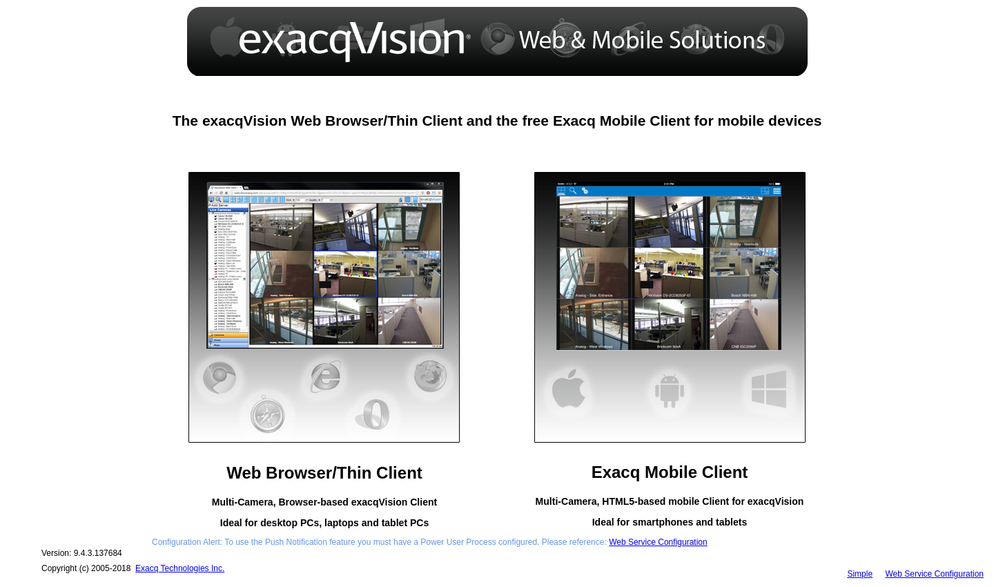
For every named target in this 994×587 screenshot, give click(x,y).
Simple (860, 574)
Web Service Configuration (658, 542)
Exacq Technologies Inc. (179, 568)
